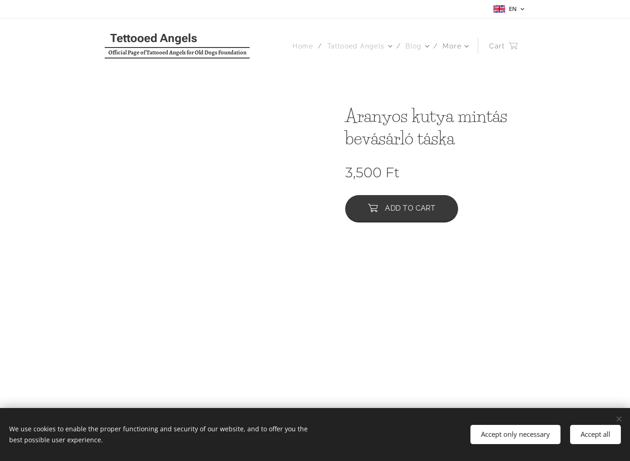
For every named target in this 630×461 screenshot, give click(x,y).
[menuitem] (300, 46)
